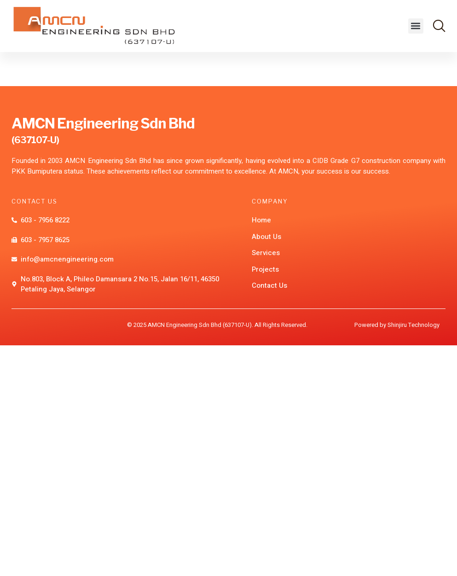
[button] (415, 26)
